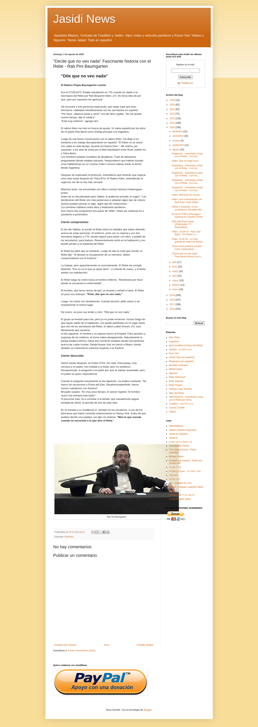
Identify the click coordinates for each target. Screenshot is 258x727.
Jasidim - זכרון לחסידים (180, 349)
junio (175, 266)
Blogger (148, 710)
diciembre (177, 131)
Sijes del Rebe (176, 393)
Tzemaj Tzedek (177, 407)
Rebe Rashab (176, 381)
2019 (172, 295)
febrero (176, 285)
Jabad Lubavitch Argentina (182, 430)
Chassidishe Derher (179, 445)
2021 (172, 123)
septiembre (178, 145)
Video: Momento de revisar (185, 195)
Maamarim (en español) (181, 361)
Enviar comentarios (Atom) (82, 650)
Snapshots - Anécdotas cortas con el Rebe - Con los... (187, 155)
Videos (172, 411)
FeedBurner (187, 83)
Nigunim (173, 373)
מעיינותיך (173, 475)
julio (174, 262)
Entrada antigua (145, 645)
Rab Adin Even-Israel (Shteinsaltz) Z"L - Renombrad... (183, 224)
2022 (172, 118)
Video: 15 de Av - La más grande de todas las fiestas (187, 240)
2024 (172, 109)
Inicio (106, 645)
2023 (172, 113)
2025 (172, 104)
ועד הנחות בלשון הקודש (180, 442)
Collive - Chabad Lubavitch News (186, 487)
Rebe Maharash (177, 377)
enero (175, 289)
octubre (176, 140)
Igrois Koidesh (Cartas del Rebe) (186, 345)
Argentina (69, 536)
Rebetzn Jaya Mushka (180, 389)
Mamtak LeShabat (178, 365)
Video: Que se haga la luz (185, 160)
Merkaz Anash (176, 456)
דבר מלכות (174, 479)
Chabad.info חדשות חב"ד (182, 495)
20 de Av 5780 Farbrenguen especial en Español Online (187, 215)
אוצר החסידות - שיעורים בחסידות (185, 471)
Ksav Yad (174, 353)
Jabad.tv (173, 437)
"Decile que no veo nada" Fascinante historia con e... (187, 255)
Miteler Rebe (175, 369)
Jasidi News (84, 18)
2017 (172, 304)
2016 (172, 308)
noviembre (178, 136)
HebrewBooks (176, 426)
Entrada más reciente (65, 645)
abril (174, 275)
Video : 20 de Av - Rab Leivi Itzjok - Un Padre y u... (186, 233)
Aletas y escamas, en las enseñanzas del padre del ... (188, 208)
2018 (172, 299)
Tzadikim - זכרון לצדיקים (181, 403)
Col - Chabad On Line (180, 483)
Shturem (173, 491)
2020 (172, 127)
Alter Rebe (174, 337)
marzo (175, 280)
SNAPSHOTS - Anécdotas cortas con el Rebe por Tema (186, 398)
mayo (175, 271)
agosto (176, 149)
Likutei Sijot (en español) (181, 357)
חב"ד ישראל (175, 467)
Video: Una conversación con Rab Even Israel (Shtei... (187, 200)
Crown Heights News (180, 499)
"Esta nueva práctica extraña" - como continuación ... (188, 247)
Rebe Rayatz (175, 385)
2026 (172, 100)
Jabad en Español (178, 434)
